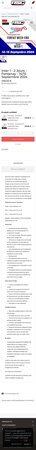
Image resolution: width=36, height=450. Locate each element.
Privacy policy (16, 444)
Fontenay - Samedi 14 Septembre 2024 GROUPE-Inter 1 (15, 118)
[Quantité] (18, 133)
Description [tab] (18, 163)
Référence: (4, 91)
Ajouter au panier (18, 139)
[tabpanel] (18, 37)
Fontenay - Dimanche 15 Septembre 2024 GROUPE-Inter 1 (16, 126)
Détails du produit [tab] (18, 169)
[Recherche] (18, 8)
